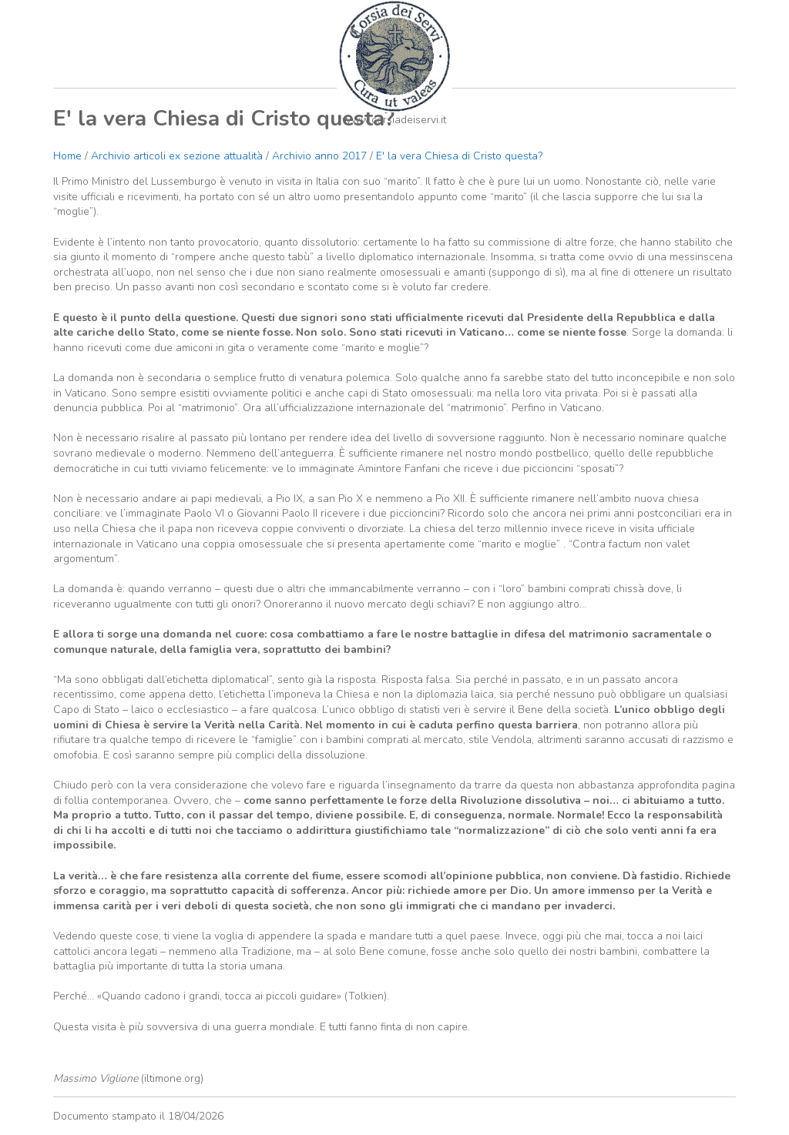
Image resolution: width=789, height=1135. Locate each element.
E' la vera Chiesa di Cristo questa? (459, 156)
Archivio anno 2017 (319, 156)
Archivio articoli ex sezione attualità (178, 156)
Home (67, 156)
